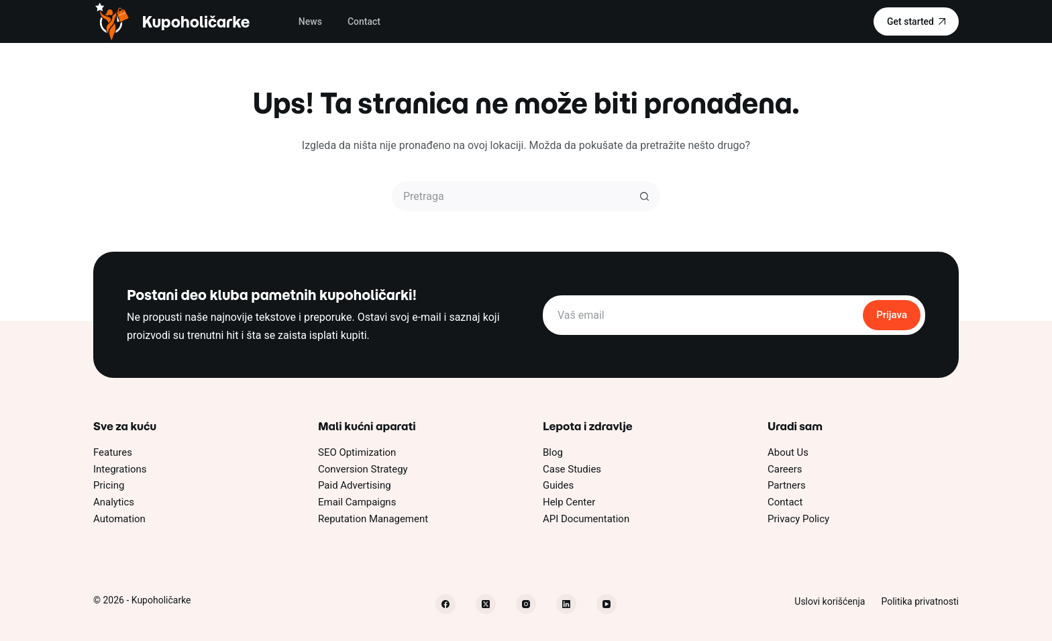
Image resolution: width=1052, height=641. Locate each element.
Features (112, 452)
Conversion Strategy (363, 469)
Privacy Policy (798, 519)
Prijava (891, 315)
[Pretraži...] (511, 196)
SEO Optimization (357, 452)
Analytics (113, 502)
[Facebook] (445, 604)
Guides (558, 485)
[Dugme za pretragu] (645, 196)
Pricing (108, 485)
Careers (785, 469)
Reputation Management (373, 519)
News (310, 21)
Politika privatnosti (920, 601)
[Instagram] (526, 604)
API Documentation (586, 519)
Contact (364, 21)
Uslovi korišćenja (829, 601)
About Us (788, 452)
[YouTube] (606, 604)
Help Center (569, 502)
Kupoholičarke (196, 22)
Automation (119, 519)
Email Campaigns (357, 502)
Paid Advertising (354, 485)
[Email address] (701, 315)
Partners (787, 485)
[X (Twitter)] (486, 604)
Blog (553, 452)
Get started (916, 21)
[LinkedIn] (566, 604)
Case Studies (572, 469)
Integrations (120, 469)
